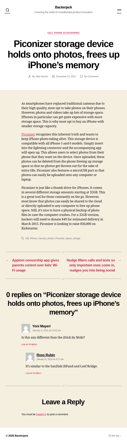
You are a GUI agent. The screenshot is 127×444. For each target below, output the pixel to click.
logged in (41, 414)
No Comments (91, 76)
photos (50, 238)
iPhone (33, 238)
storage (76, 238)
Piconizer (28, 134)
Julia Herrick (42, 76)
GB (27, 238)
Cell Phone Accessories (63, 32)
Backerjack (63, 7)
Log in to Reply (29, 344)
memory (42, 238)
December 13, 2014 (66, 76)
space (68, 238)
